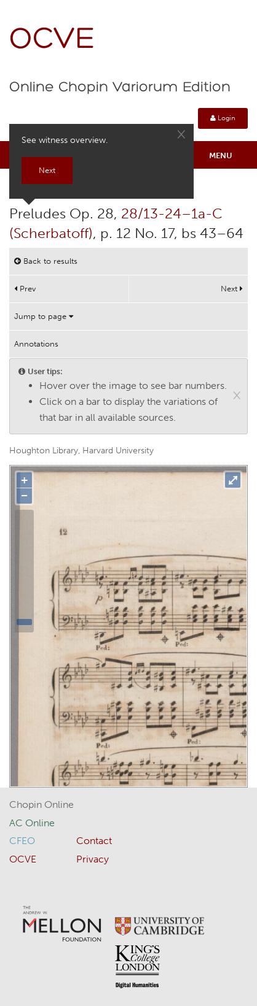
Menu (220, 155)
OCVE (52, 40)
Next (232, 288)
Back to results (45, 261)
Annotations (36, 343)
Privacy (92, 859)
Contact (94, 841)
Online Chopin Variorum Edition (120, 87)
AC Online (32, 823)
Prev (25, 288)
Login (222, 118)
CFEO (22, 841)
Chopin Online (41, 804)
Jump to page (43, 316)
